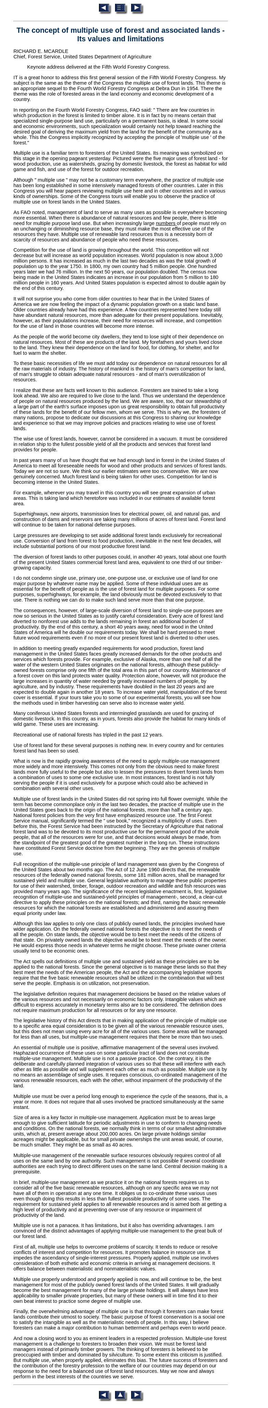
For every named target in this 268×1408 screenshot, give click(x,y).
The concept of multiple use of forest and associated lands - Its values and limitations (120, 34)
